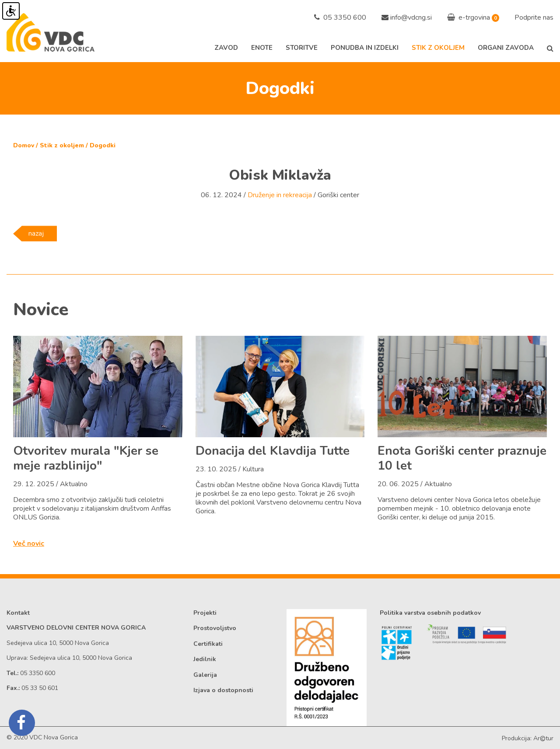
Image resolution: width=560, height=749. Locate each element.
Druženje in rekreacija (280, 195)
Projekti (205, 613)
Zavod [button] (226, 48)
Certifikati (208, 644)
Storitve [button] (302, 48)
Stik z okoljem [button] (438, 48)
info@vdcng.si (411, 17)
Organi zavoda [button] (506, 48)
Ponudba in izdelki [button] (365, 48)
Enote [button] (262, 48)
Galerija (205, 675)
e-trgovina (468, 17)
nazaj (36, 233)
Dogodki (103, 145)
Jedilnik (204, 659)
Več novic (28, 543)
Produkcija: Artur (527, 738)
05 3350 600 (340, 17)
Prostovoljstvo (214, 628)
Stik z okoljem (62, 145)
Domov (23, 145)
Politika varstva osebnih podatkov (430, 613)
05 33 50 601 (39, 688)
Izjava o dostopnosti (223, 690)
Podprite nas (533, 17)
